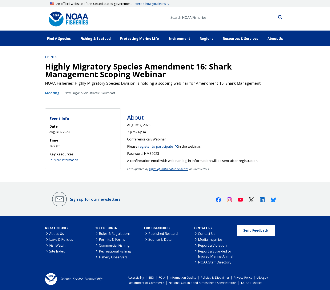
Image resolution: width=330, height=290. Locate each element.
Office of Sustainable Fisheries (168, 169)
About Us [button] (275, 38)
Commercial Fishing (114, 245)
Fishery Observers (113, 257)
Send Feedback (255, 230)
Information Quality (183, 277)
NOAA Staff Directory (214, 262)
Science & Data (160, 239)
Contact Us (203, 228)
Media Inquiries (210, 239)
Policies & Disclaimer (215, 277)
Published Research (163, 233)
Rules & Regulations (114, 233)
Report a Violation (212, 245)
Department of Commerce (146, 283)
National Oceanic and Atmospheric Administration (203, 283)
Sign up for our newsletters (95, 199)
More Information (66, 160)
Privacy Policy (243, 277)
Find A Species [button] (59, 38)
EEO (151, 277)
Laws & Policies (61, 239)
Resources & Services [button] (240, 38)
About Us (56, 233)
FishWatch (57, 245)
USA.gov (262, 277)
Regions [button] (206, 38)
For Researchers (157, 228)
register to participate (156, 146)
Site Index (57, 251)
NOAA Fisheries (56, 228)
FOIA (161, 277)
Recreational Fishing (115, 251)
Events (51, 57)
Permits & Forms (112, 239)
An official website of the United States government (108, 3)
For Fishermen (106, 228)
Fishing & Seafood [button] (95, 38)
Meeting (52, 93)
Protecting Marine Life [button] (139, 38)
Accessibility (136, 277)
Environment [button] (179, 38)
